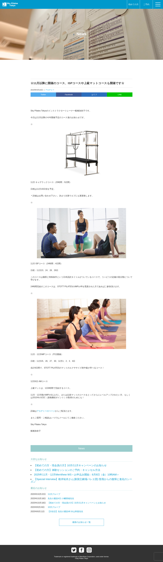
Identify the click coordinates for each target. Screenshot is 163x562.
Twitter (43, 95)
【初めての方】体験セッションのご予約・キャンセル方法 (67, 470)
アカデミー (49, 90)
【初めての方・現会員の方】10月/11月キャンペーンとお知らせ (77, 503)
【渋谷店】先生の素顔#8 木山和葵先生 (65, 511)
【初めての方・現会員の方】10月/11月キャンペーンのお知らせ (70, 465)
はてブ (94, 95)
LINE (120, 95)
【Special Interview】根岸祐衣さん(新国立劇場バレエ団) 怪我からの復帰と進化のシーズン (81, 480)
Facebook (69, 95)
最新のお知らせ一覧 (81, 522)
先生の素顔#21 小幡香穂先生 (61, 498)
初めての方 (133, 4)
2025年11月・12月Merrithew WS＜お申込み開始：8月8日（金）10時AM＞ (76, 474)
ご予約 (146, 4)
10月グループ (54, 507)
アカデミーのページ (46, 411)
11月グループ (54, 494)
